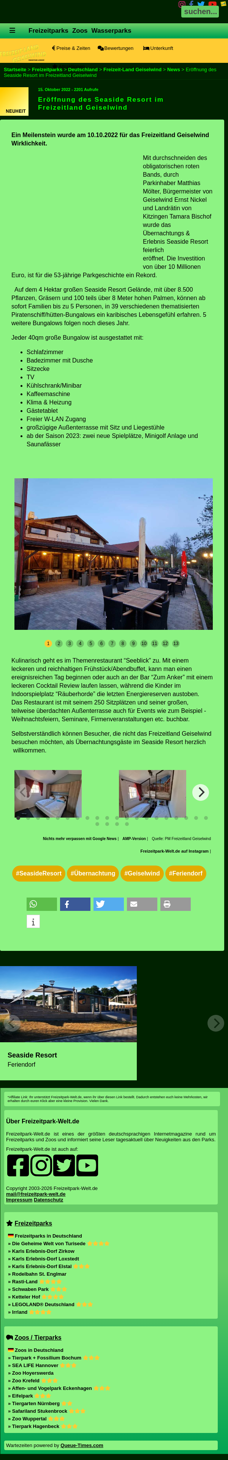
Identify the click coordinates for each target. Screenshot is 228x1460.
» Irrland (30, 1312)
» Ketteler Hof (36, 1297)
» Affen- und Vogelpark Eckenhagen (59, 1388)
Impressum (19, 1200)
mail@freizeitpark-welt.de (35, 1194)
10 (143, 643)
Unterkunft (158, 48)
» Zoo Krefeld (33, 1380)
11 (154, 643)
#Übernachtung (93, 873)
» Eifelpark (29, 1396)
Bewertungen (115, 48)
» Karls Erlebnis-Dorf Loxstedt (43, 1259)
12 (165, 643)
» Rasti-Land (35, 1281)
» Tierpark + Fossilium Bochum (54, 1358)
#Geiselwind (142, 873)
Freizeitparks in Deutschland (45, 1236)
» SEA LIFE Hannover (42, 1365)
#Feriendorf (186, 873)
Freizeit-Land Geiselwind (132, 69)
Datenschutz (48, 1200)
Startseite (15, 69)
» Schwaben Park (37, 1289)
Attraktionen (68, 66)
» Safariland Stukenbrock (47, 1411)
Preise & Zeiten (71, 48)
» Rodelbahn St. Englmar (37, 1274)
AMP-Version (134, 839)
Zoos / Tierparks (37, 1337)
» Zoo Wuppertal (36, 1419)
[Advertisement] (75, 207)
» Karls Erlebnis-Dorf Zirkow (41, 1251)
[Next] (200, 792)
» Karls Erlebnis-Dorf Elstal (49, 1266)
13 (175, 643)
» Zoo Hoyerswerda (31, 1373)
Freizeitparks (48, 30)
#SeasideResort (39, 873)
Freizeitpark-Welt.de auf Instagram (175, 851)
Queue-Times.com (81, 1445)
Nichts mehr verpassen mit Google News (80, 839)
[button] (42, 904)
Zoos (80, 30)
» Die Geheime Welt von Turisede (59, 1243)
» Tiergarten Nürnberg (40, 1403)
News (173, 69)
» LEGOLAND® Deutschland (50, 1304)
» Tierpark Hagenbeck (43, 1426)
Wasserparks (111, 30)
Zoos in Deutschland (35, 1350)
